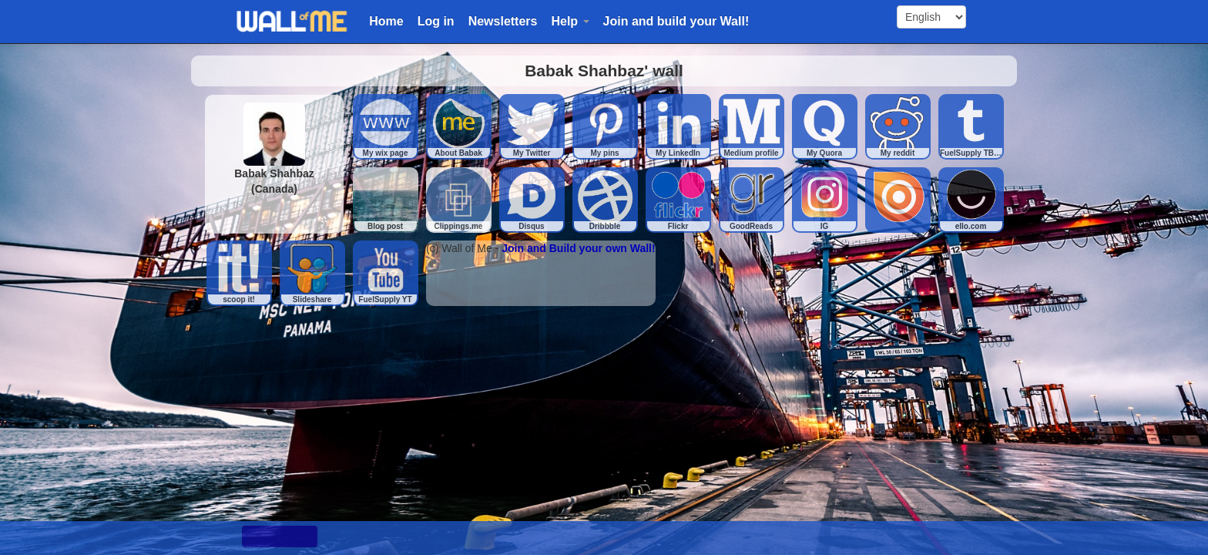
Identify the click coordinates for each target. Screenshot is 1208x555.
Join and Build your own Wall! (578, 248)
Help (570, 21)
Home (386, 21)
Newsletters (503, 21)
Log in (436, 21)
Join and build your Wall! (676, 21)
